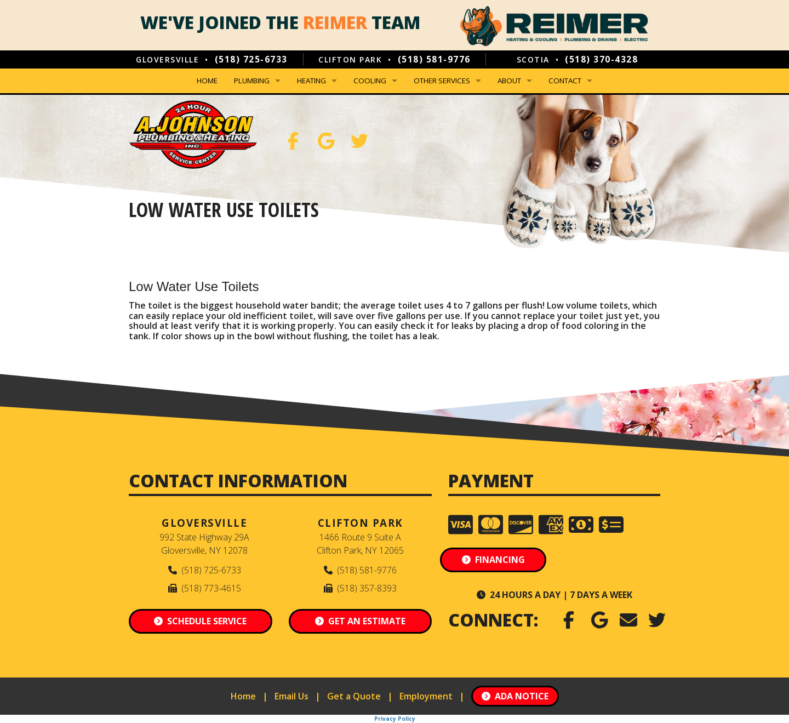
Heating (311, 81)
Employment (426, 696)
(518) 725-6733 (251, 59)
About (509, 81)
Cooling (369, 81)
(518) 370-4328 (601, 59)
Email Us (291, 696)
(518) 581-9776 (434, 59)
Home (207, 81)
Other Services (442, 81)
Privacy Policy (394, 718)
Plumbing (252, 81)
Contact (564, 81)
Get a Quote (354, 696)
